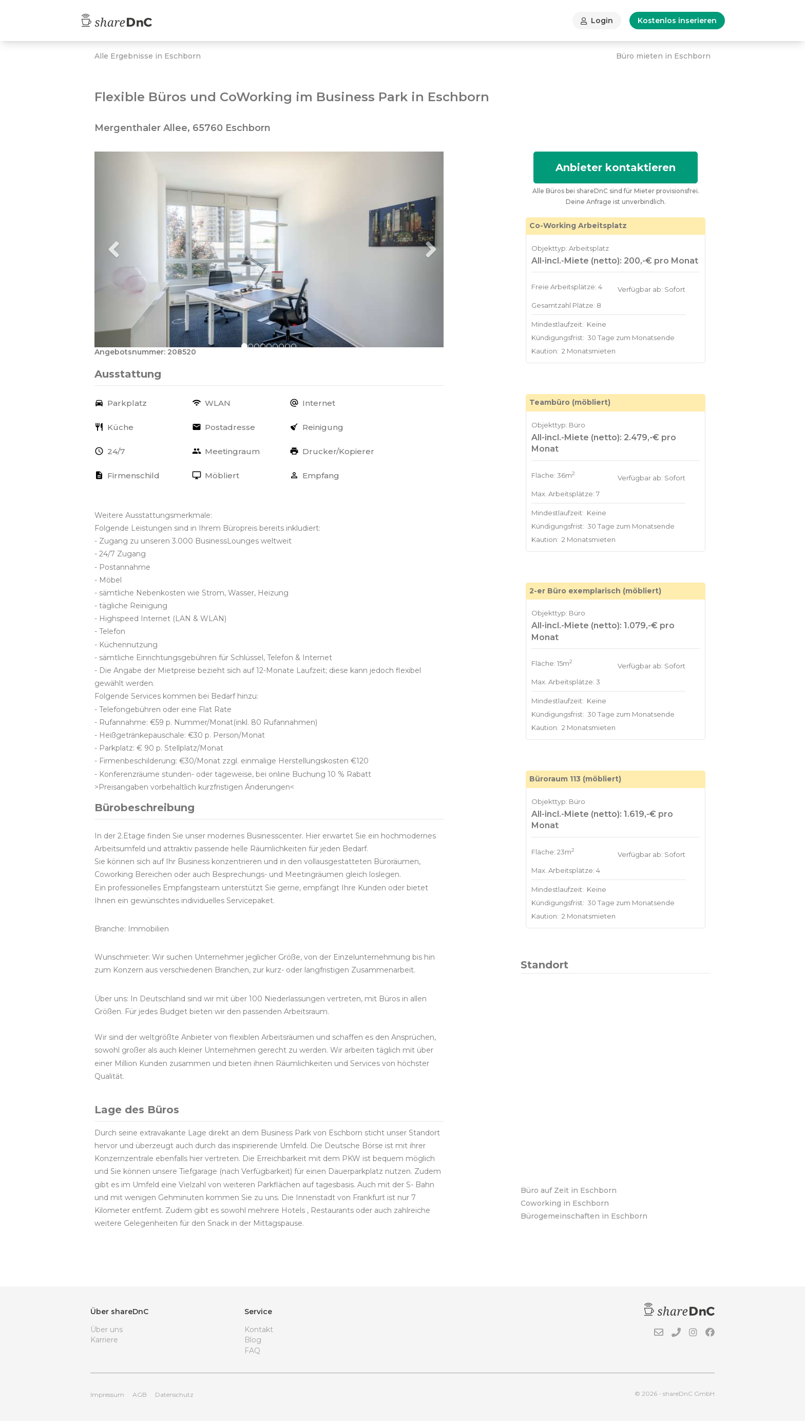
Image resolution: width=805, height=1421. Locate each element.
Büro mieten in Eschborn (663, 56)
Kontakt (258, 1329)
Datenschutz (174, 1394)
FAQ (252, 1350)
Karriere (104, 1339)
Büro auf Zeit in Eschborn (569, 1190)
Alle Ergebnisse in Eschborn (147, 56)
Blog (252, 1339)
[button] (120, 250)
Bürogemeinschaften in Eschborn (584, 1216)
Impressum (107, 1394)
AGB (139, 1394)
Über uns (106, 1329)
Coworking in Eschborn (565, 1203)
